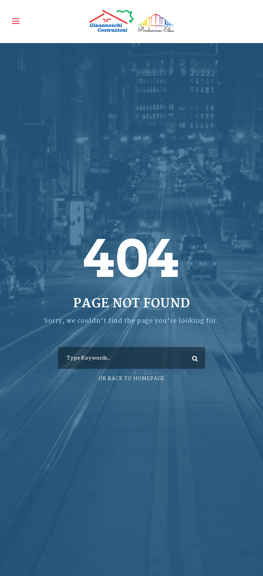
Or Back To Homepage (132, 379)
